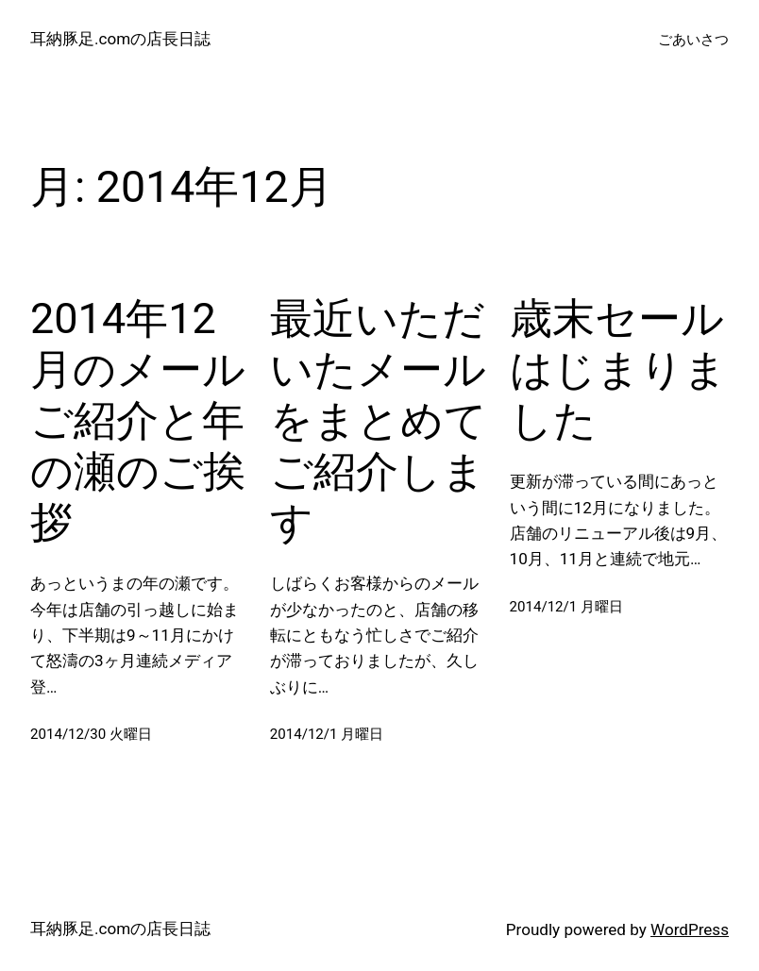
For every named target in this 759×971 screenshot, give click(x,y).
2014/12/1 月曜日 (327, 734)
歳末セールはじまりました (618, 369)
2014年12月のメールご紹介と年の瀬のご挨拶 (137, 420)
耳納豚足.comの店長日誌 (120, 38)
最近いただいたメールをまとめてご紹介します (378, 420)
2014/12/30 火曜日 (91, 734)
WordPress (689, 929)
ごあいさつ (693, 39)
